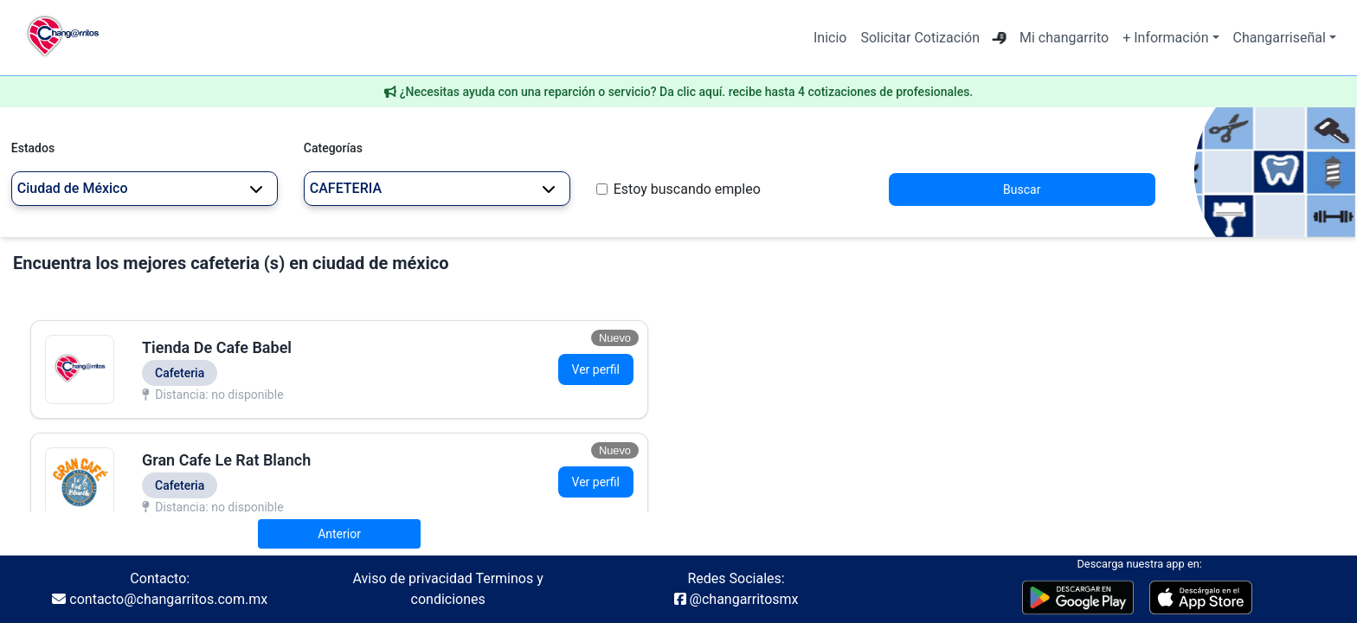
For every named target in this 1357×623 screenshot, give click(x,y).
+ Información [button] (1165, 37)
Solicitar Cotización (920, 37)
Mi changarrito (1064, 37)
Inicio (830, 37)
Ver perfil (596, 369)
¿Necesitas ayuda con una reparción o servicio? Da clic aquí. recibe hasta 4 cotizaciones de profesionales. (687, 92)
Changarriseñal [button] (1279, 37)
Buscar (1021, 189)
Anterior (339, 534)
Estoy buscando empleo (687, 189)
